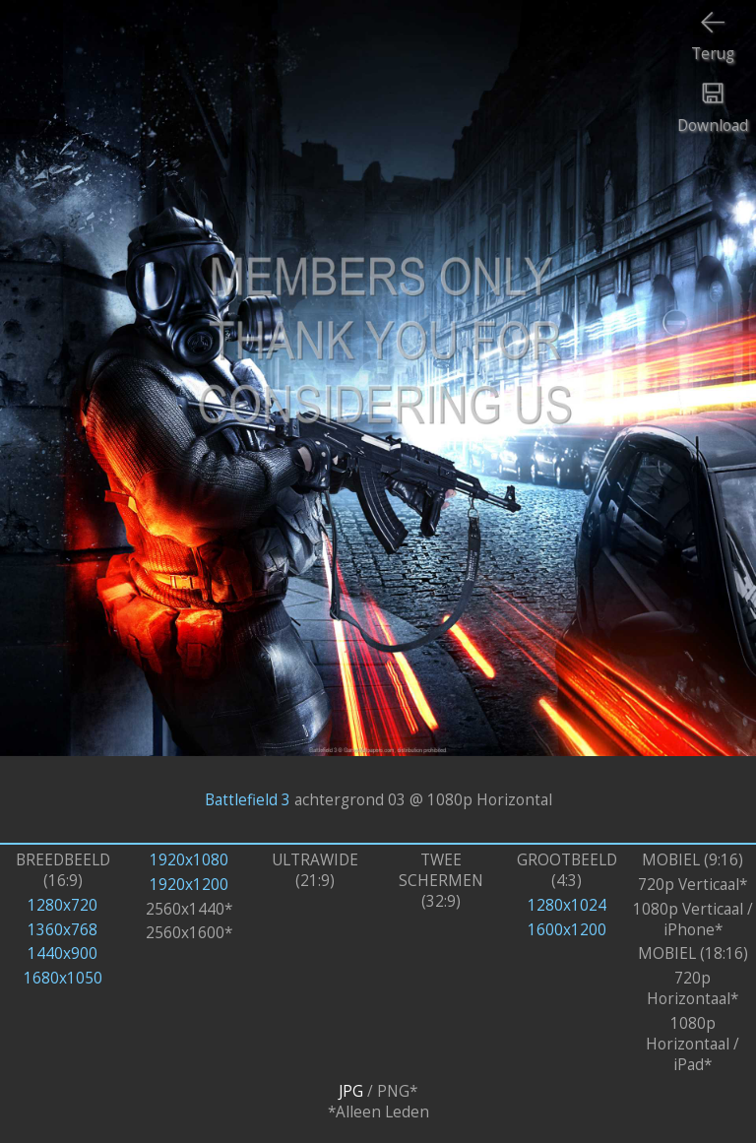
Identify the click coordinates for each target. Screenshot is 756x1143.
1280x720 (62, 905)
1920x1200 (189, 884)
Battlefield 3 (247, 799)
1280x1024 (567, 905)
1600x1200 (567, 930)
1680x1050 (63, 978)
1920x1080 (189, 860)
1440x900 (62, 953)
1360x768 (62, 930)
